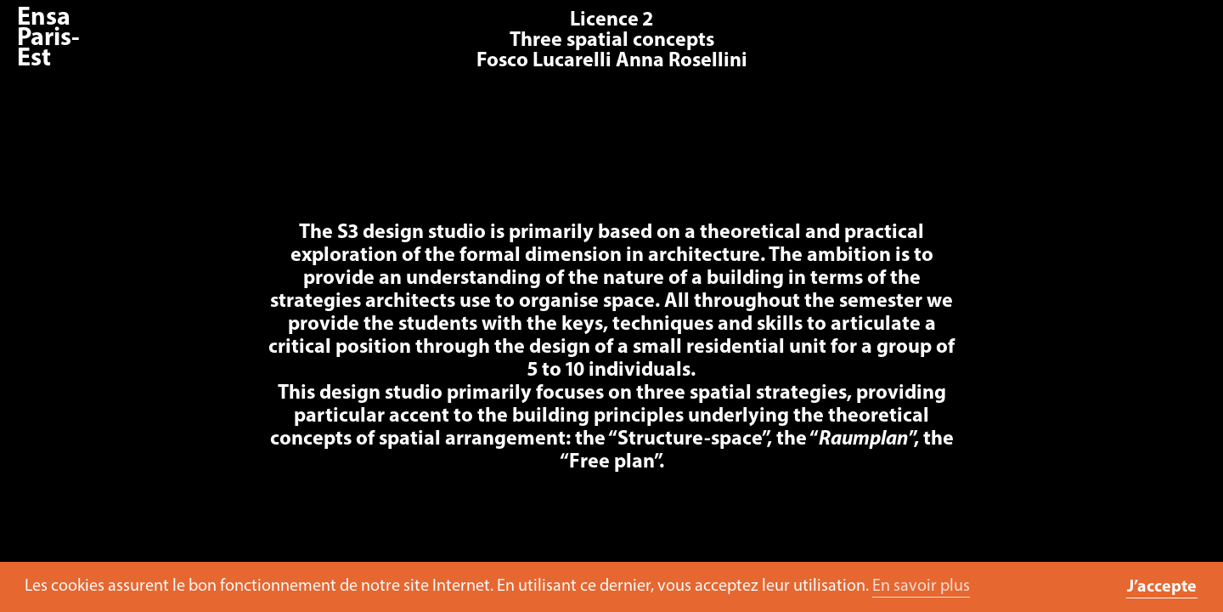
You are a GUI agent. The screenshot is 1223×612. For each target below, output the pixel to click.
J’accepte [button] (1162, 587)
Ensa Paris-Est (48, 38)
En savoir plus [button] (921, 586)
